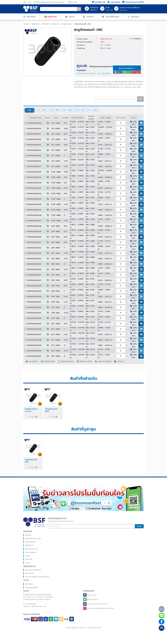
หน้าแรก (26, 24)
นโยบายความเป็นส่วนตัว (33, 570)
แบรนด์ (27, 562)
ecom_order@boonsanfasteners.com (98, 608)
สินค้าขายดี (28, 559)
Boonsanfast (89, 595)
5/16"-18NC (55, 110)
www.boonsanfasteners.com (95, 604)
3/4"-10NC (93, 110)
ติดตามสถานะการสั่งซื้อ (133, 2)
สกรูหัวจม (55, 24)
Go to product (127, 68)
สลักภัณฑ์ (45, 24)
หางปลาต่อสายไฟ (30, 552)
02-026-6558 (103, 73)
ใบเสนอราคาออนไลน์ (31, 587)
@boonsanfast (90, 599)
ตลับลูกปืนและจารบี (31, 549)
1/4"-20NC (41, 110)
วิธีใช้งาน (72, 2)
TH (24, 2)
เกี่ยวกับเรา (29, 16)
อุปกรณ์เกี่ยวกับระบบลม (33, 538)
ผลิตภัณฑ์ (50, 16)
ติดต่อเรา (133, 16)
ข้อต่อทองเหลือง (30, 542)
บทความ (88, 16)
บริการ (69, 16)
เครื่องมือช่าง (29, 545)
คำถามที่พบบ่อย (110, 16)
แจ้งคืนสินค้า (29, 584)
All (29, 110)
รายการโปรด (113, 2)
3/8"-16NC (68, 110)
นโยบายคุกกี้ (29, 573)
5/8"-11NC (80, 110)
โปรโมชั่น (28, 556)
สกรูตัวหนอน (67, 24)
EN (30, 2)
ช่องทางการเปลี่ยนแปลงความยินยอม (37, 577)
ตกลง (139, 526)
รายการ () (109, 8)
